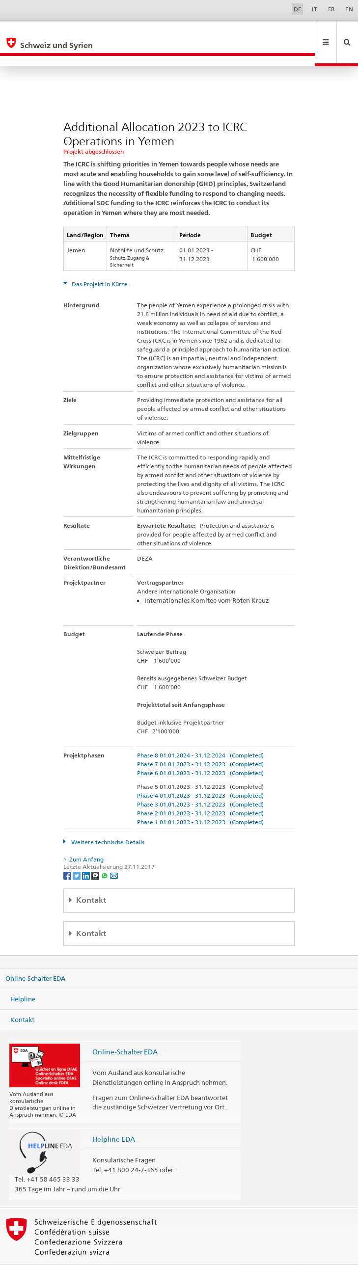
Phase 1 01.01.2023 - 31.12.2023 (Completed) (200, 801)
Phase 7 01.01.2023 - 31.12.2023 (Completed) (200, 743)
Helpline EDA (113, 1118)
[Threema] (96, 854)
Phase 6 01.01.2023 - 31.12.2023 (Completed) (200, 752)
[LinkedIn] (86, 854)
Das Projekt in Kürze (99, 263)
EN (349, 9)
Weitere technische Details (107, 821)
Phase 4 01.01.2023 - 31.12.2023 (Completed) (200, 774)
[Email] (114, 854)
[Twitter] (77, 854)
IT (314, 9)
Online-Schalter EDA (35, 957)
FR (331, 9)
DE (298, 9)
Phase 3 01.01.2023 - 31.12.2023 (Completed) (200, 783)
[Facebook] (68, 854)
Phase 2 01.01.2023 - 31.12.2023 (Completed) (200, 792)
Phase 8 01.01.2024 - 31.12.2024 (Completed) (200, 734)
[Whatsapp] (105, 854)
